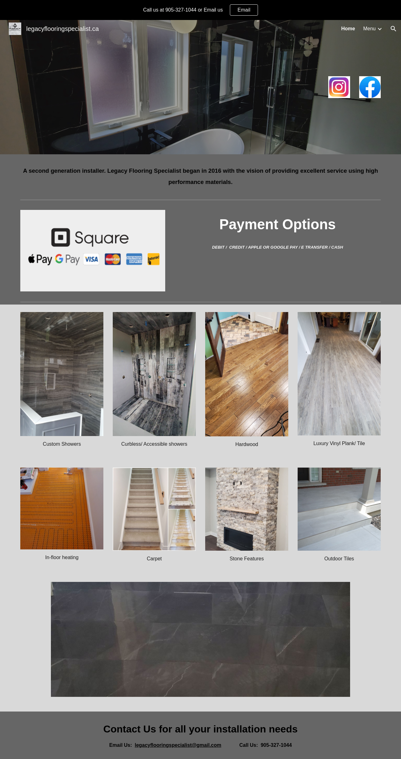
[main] (200, 175)
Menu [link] (369, 28)
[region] (200, 10)
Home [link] (348, 28)
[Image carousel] (200, 643)
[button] (393, 28)
